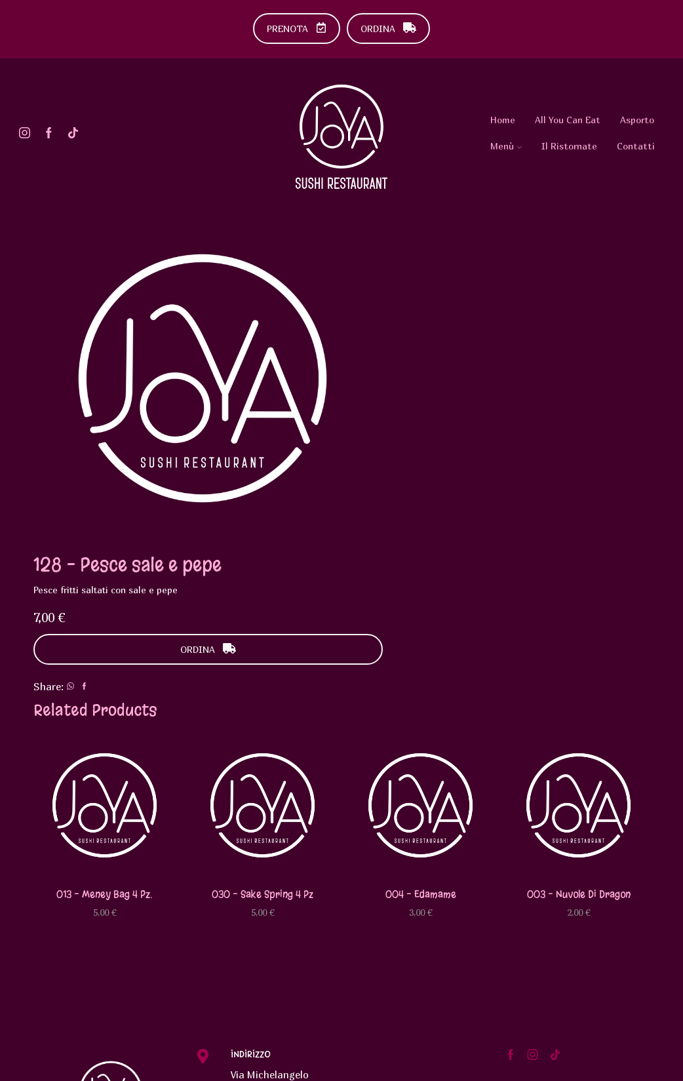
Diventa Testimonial (572, 897)
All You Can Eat (567, 119)
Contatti (636, 145)
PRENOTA (296, 28)
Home (502, 119)
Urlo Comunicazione (248, 1063)
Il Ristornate (569, 145)
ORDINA (388, 28)
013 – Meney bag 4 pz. (104, 695)
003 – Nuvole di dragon (579, 695)
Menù (506, 145)
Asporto (637, 119)
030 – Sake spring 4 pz (262, 695)
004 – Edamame (421, 695)
